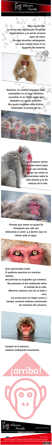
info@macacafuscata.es (26, 432)
